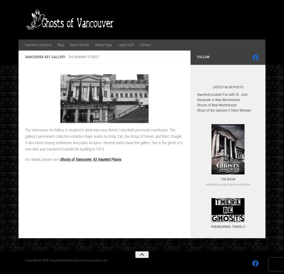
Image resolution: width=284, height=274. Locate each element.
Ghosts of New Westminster (217, 105)
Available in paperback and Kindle (228, 185)
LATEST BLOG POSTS (228, 87)
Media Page (103, 45)
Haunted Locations (38, 45)
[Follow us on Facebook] (255, 57)
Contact (145, 45)
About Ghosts (79, 45)
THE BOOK (228, 179)
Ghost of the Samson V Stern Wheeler (224, 110)
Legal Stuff (126, 45)
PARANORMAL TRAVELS (228, 227)
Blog (61, 45)
